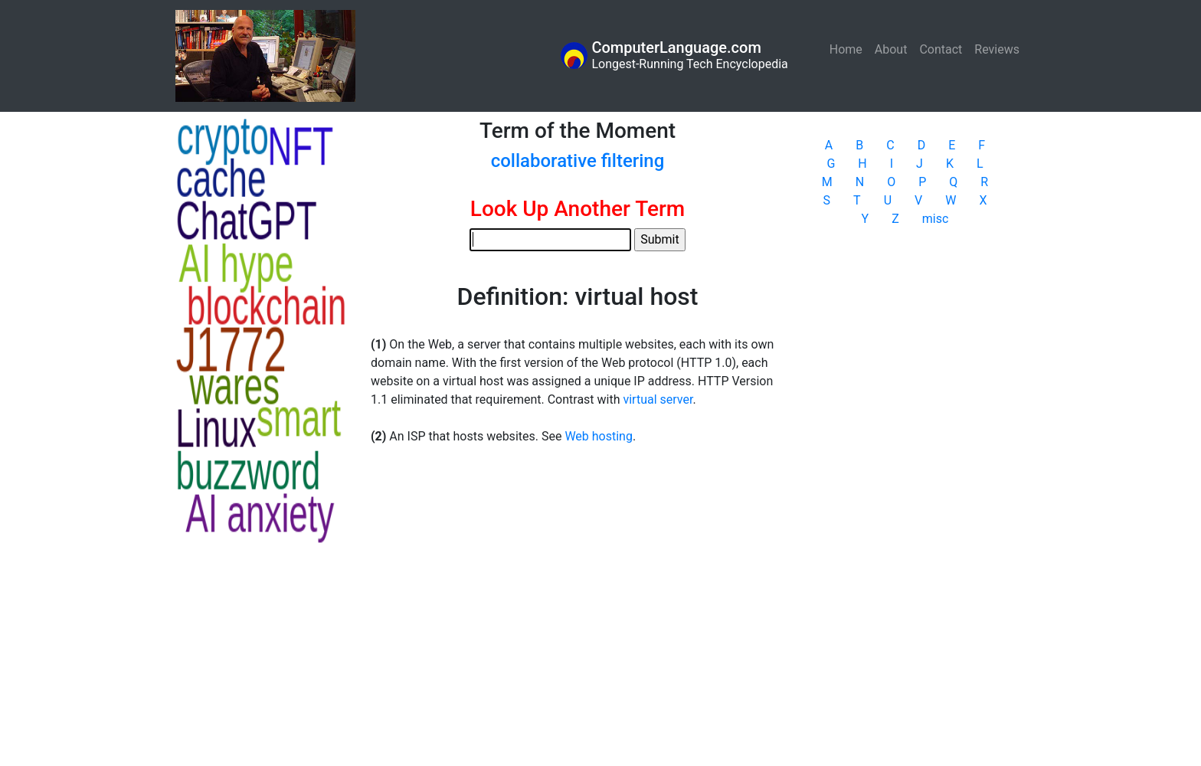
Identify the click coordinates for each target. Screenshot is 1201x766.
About (891, 49)
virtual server (657, 399)
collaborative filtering (578, 161)
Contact (940, 49)
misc (935, 218)
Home (849, 49)
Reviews (996, 49)
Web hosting (599, 436)
